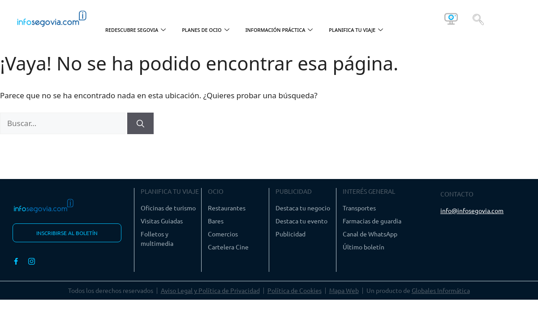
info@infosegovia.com (472, 210)
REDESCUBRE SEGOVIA (135, 30)
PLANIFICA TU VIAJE (356, 30)
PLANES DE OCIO (205, 30)
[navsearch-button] (478, 19)
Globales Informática (441, 290)
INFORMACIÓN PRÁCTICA (279, 30)
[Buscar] (140, 123)
